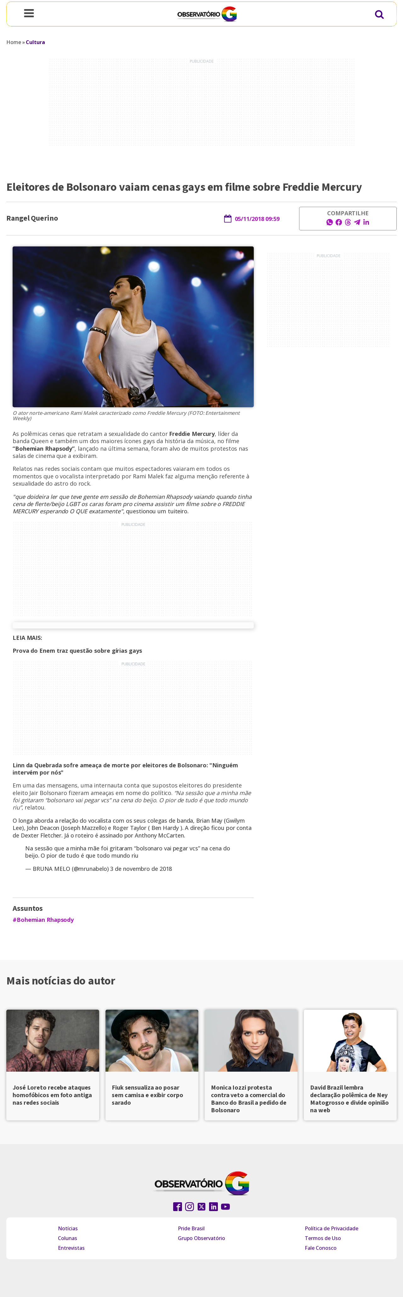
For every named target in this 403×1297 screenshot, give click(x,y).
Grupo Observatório (201, 1238)
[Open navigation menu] (29, 14)
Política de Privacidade (331, 1228)
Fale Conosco (321, 1247)
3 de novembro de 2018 (141, 868)
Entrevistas (71, 1247)
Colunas (67, 1238)
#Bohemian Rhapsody (43, 919)
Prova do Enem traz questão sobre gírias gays (77, 650)
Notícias (68, 1228)
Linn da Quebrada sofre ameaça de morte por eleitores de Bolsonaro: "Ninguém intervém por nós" (125, 768)
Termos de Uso (323, 1238)
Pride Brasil (191, 1228)
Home (13, 42)
